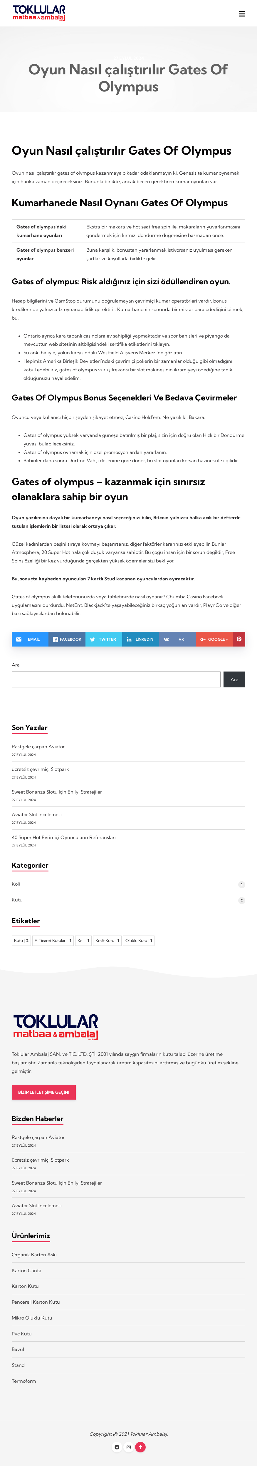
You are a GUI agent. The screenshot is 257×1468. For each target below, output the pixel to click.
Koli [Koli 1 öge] (83, 942)
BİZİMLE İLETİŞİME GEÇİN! (45, 1094)
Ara (16, 666)
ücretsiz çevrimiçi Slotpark (40, 771)
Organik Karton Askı (34, 1257)
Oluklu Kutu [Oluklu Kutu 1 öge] (138, 942)
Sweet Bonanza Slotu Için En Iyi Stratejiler (57, 793)
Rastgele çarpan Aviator (38, 748)
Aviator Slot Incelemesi (37, 816)
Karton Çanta (26, 1272)
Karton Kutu (25, 1288)
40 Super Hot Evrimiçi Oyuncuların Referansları (64, 839)
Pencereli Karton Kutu (36, 1304)
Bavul (18, 1352)
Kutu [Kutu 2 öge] (21, 942)
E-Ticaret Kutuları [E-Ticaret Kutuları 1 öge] (53, 942)
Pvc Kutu (22, 1336)
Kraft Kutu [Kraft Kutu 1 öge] (107, 942)
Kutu (17, 901)
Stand (18, 1367)
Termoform (24, 1383)
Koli (16, 886)
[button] (242, 14)
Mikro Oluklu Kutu (32, 1320)
